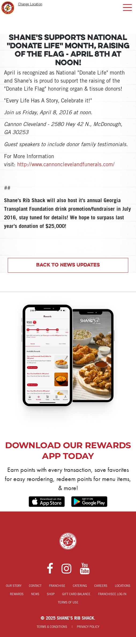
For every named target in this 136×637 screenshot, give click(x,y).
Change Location (30, 4)
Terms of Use (68, 602)
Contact (35, 586)
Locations (122, 586)
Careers (100, 586)
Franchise (57, 586)
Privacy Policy (88, 627)
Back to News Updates (68, 265)
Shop (51, 594)
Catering (80, 586)
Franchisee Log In (112, 594)
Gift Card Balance (76, 594)
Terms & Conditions (52, 627)
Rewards (17, 594)
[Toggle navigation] (127, 7)
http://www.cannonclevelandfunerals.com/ (66, 164)
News (35, 594)
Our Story (13, 586)
